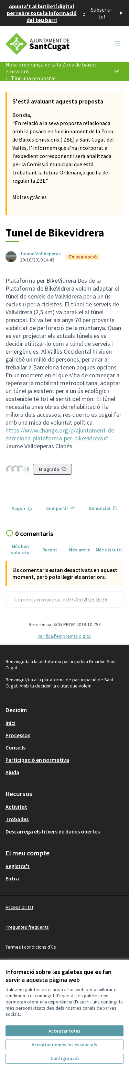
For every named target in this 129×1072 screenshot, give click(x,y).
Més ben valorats (20, 549)
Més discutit (109, 550)
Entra (12, 878)
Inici (10, 722)
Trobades (17, 819)
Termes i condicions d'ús (31, 947)
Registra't (18, 866)
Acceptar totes (64, 1031)
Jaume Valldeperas (40, 254)
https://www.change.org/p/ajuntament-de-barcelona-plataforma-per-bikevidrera (61, 434)
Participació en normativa (37, 759)
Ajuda (12, 772)
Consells (15, 747)
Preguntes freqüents (27, 927)
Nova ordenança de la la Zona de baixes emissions (51, 68)
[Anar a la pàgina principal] (49, 44)
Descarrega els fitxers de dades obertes (53, 831)
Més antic (79, 550)
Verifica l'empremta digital (64, 636)
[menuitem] (64, 722)
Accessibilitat (19, 907)
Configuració (65, 1058)
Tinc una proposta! (33, 78)
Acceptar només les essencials (64, 1044)
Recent (49, 550)
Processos (18, 735)
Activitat (16, 806)
